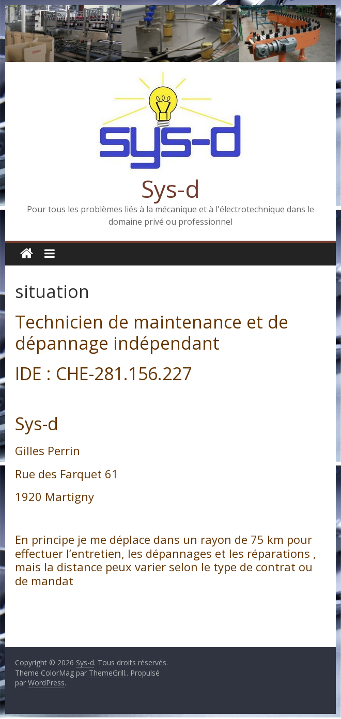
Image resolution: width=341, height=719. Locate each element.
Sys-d (170, 189)
